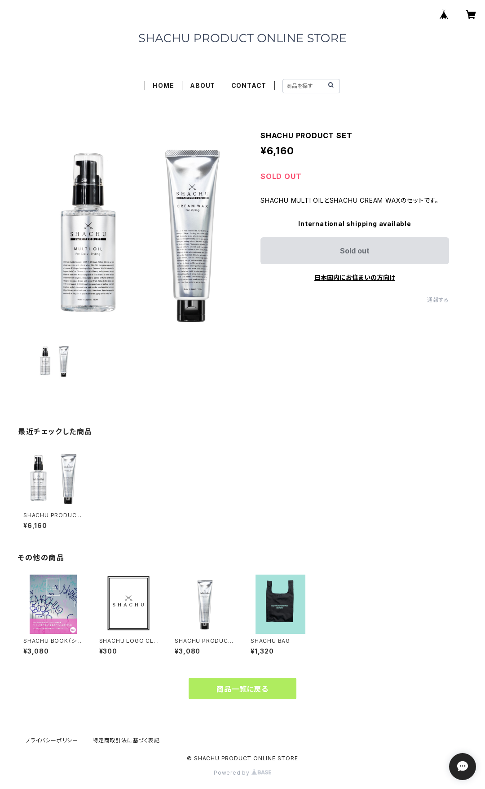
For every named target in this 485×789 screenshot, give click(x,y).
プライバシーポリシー (51, 740)
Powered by (242, 772)
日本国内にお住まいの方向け (354, 277)
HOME (163, 85)
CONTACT (249, 85)
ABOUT (202, 85)
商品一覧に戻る (242, 688)
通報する (438, 299)
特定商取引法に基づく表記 (126, 740)
